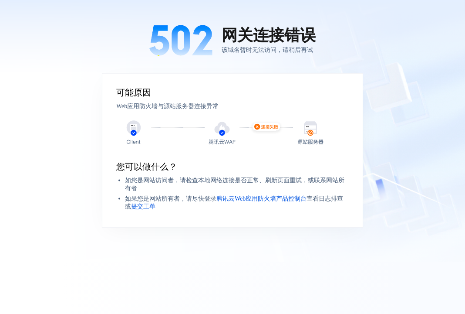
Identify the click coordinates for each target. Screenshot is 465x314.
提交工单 (143, 206)
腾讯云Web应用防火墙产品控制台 (261, 198)
